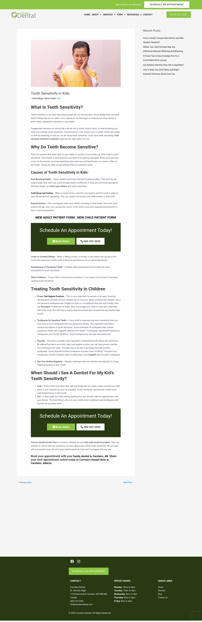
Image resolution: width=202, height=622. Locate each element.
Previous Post (25, 483)
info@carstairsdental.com (82, 605)
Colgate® (92, 353)
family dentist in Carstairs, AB (92, 457)
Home (87, 14)
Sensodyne (46, 305)
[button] (61, 241)
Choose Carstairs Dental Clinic (45, 443)
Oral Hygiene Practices (55, 295)
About (96, 14)
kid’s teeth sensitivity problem (100, 443)
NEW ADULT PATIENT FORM (53, 217)
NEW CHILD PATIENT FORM (98, 217)
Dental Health (51, 98)
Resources (134, 14)
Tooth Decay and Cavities (43, 193)
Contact (148, 14)
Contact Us (163, 598)
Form (121, 14)
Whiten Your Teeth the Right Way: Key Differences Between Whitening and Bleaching (160, 51)
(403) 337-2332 (77, 601)
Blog (160, 594)
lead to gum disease (59, 186)
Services (109, 14)
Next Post (128, 483)
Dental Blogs (38, 98)
